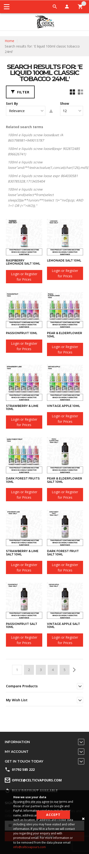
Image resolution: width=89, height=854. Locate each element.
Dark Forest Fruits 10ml (23, 480)
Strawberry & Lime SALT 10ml (22, 552)
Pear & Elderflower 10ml (64, 334)
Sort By (12, 103)
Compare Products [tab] (22, 686)
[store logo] (44, 22)
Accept (53, 814)
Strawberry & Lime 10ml (22, 407)
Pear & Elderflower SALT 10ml (64, 480)
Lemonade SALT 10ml (64, 260)
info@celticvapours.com (29, 847)
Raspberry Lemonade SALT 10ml (23, 262)
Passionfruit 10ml (21, 333)
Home (9, 41)
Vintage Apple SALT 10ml (63, 625)
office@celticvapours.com (37, 780)
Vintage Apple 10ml (63, 406)
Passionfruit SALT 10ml (21, 625)
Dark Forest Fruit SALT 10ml (63, 552)
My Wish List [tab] (17, 700)
